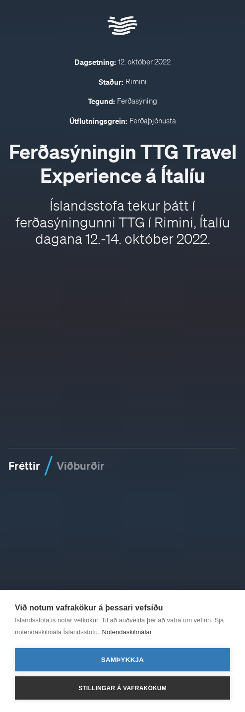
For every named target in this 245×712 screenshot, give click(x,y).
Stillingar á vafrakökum (122, 688)
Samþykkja (122, 659)
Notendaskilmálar (127, 632)
